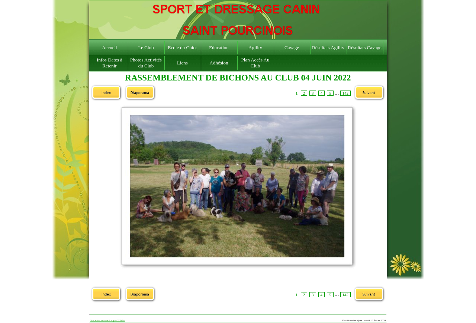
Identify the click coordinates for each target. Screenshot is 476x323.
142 (345, 93)
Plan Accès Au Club (255, 63)
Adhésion (219, 63)
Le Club (146, 47)
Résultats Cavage (365, 47)
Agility (255, 47)
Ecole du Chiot (182, 47)
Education (219, 47)
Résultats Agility (328, 47)
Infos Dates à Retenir (109, 63)
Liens (182, 63)
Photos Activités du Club (146, 63)
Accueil (109, 47)
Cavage (291, 47)
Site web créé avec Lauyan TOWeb (107, 320)
